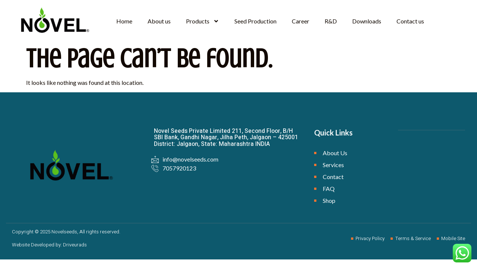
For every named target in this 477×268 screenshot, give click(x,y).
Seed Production (255, 21)
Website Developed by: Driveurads (49, 244)
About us (159, 21)
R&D (331, 21)
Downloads (366, 21)
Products (202, 21)
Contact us (410, 21)
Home (124, 21)
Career (300, 21)
